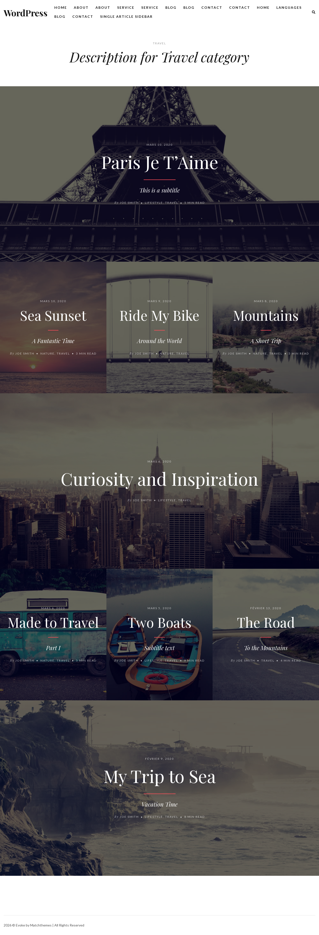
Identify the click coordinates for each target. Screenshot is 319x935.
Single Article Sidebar (126, 16)
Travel (171, 203)
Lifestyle (154, 203)
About (81, 7)
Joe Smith (129, 203)
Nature (47, 353)
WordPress (25, 13)
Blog (171, 7)
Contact (211, 7)
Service (125, 7)
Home (60, 7)
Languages (289, 7)
